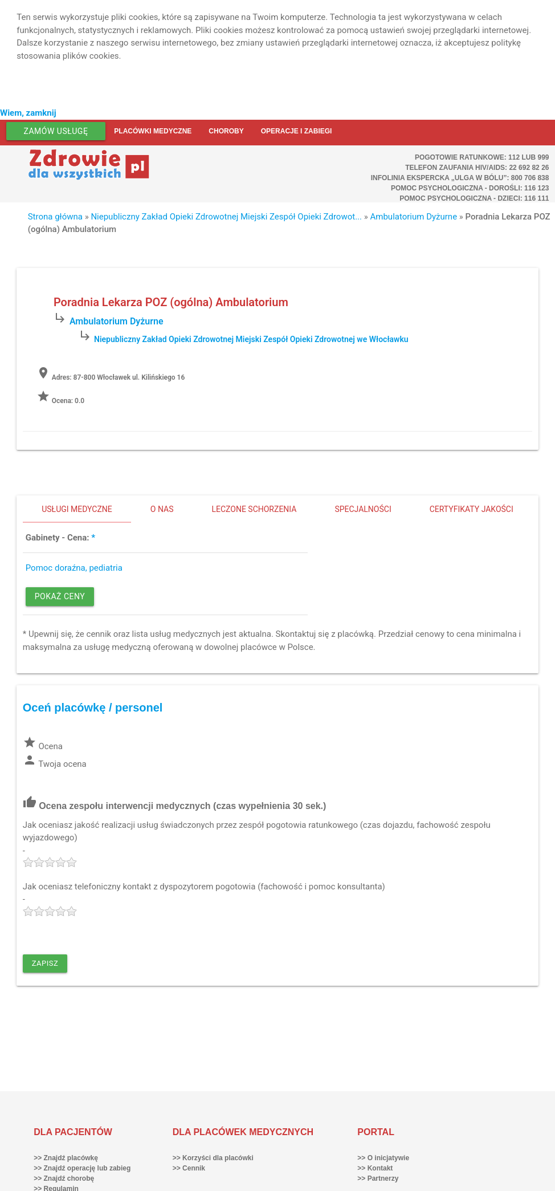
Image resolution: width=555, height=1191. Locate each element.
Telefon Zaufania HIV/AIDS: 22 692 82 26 (477, 168)
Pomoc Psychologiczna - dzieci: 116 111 (474, 198)
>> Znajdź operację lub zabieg (82, 1168)
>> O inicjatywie (383, 1158)
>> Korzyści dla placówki (213, 1158)
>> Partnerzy (377, 1178)
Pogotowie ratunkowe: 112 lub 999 (482, 157)
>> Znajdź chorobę (64, 1178)
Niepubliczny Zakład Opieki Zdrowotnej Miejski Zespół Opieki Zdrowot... (226, 217)
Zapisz (45, 963)
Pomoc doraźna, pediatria (74, 568)
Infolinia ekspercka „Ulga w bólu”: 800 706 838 (460, 178)
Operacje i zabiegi (296, 131)
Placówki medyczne (152, 131)
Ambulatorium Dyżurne (414, 217)
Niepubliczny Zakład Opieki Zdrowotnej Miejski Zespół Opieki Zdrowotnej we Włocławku (251, 339)
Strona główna (55, 217)
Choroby (226, 131)
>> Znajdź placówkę (66, 1158)
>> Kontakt (375, 1168)
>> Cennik (189, 1168)
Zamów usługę (56, 131)
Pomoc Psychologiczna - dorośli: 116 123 (470, 188)
